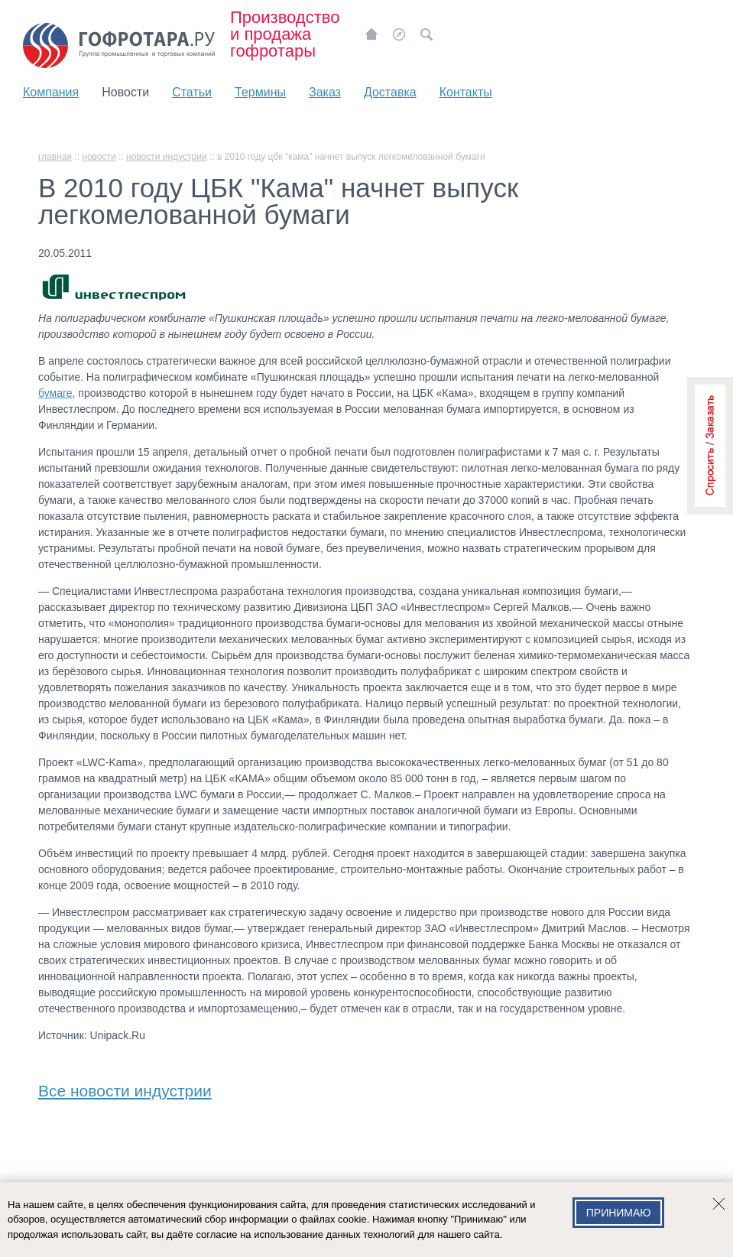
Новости (125, 92)
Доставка (390, 92)
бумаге (55, 393)
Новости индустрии (166, 156)
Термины (260, 92)
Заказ (325, 92)
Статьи (192, 92)
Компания (51, 92)
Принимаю (618, 1213)
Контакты (465, 92)
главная (55, 156)
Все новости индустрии (125, 1087)
